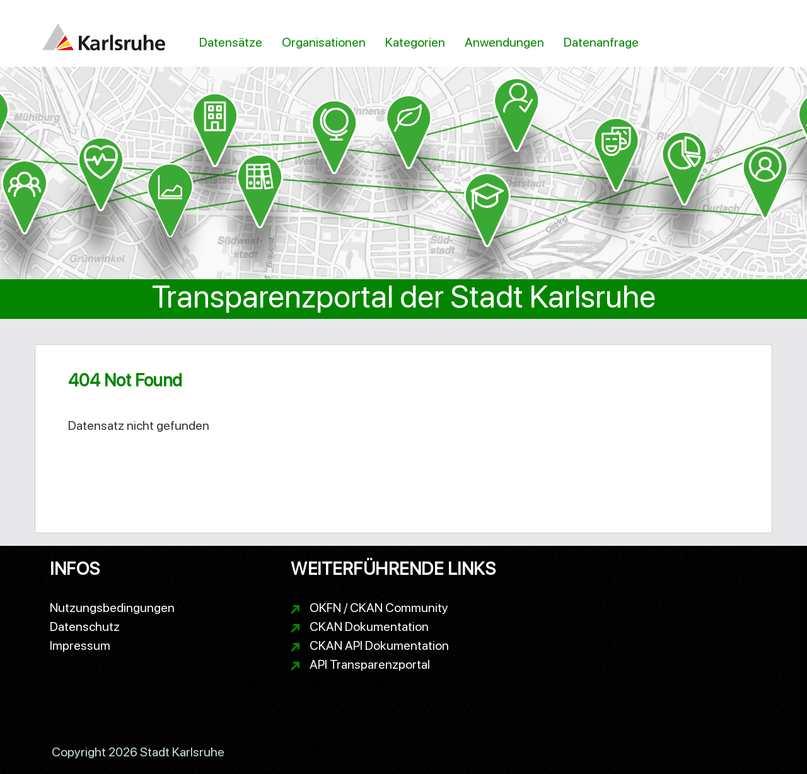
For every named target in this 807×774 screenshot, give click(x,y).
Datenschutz (85, 626)
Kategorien (415, 42)
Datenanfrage (601, 42)
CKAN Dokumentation (369, 626)
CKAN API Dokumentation (379, 645)
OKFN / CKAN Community (379, 607)
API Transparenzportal (370, 664)
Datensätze (230, 42)
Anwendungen (504, 42)
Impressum (80, 645)
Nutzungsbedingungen (112, 607)
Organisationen (324, 42)
